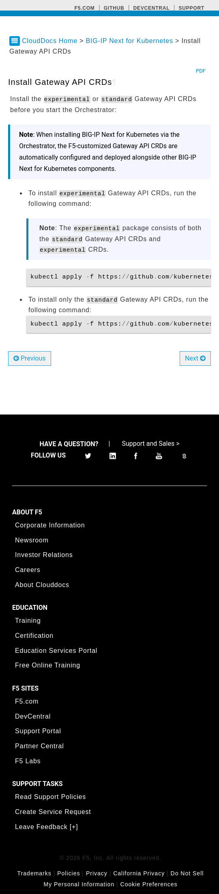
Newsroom (32, 540)
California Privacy (139, 873)
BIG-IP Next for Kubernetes (130, 40)
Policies (68, 873)
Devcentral (151, 8)
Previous (29, 358)
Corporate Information (50, 525)
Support (191, 8)
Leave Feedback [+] (46, 826)
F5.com (85, 8)
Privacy (96, 873)
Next (195, 358)
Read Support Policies (50, 796)
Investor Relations (44, 554)
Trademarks (34, 873)
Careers (28, 569)
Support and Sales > (150, 443)
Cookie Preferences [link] (149, 884)
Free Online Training (47, 665)
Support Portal (38, 731)
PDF (201, 71)
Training (28, 620)
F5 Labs (28, 761)
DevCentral (33, 716)
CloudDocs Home (49, 40)
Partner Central (39, 746)
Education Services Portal (56, 650)
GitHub (114, 8)
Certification (34, 635)
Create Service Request (53, 811)
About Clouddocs (42, 584)
